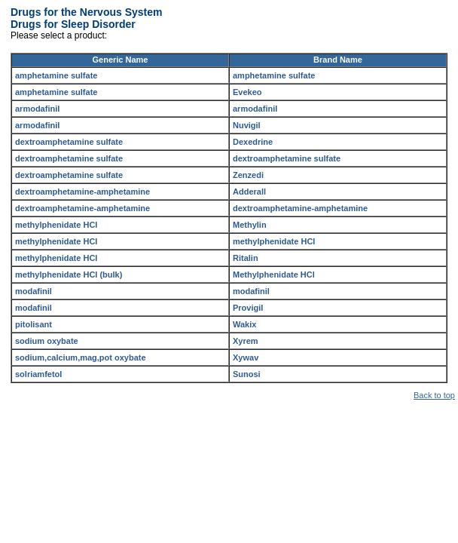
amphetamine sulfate (56, 75)
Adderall (249, 191)
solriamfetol (38, 374)
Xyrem (245, 340)
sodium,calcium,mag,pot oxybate (80, 357)
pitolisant (33, 324)
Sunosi (247, 374)
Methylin (250, 224)
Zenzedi (248, 174)
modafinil (33, 291)
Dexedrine (253, 141)
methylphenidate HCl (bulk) (68, 274)
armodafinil (37, 108)
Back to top (434, 395)
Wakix (244, 324)
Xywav (245, 357)
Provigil (248, 307)
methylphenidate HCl (56, 224)
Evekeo (247, 92)
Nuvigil (247, 125)
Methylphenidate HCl (274, 274)
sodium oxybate (46, 340)
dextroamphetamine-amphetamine (82, 191)
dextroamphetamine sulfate (69, 141)
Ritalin (245, 257)
